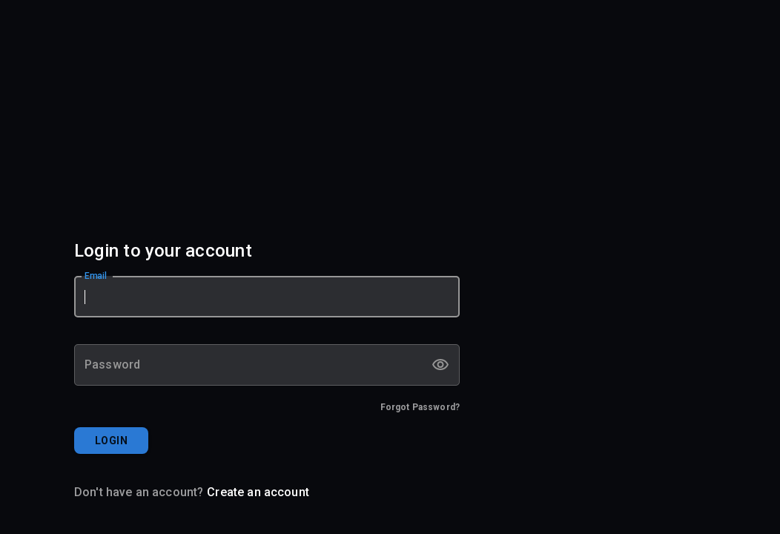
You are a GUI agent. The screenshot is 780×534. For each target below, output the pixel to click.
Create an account (258, 492)
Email (96, 276)
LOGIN (111, 440)
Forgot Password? (420, 407)
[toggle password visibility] (440, 365)
